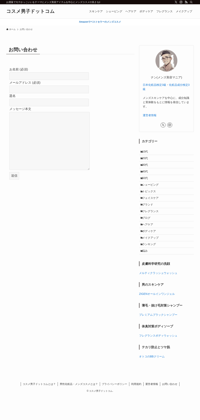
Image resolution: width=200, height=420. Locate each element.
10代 (147, 152)
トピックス (151, 200)
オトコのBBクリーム (152, 380)
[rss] (186, 2)
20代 (147, 160)
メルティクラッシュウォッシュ (158, 296)
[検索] (191, 2)
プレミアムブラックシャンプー (158, 338)
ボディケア (151, 249)
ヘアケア (149, 241)
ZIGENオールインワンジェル (157, 317)
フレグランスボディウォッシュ (158, 359)
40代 (147, 176)
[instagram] (181, 2)
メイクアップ (152, 257)
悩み (146, 274)
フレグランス (152, 225)
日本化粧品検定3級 (154, 84)
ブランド (149, 217)
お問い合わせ (169, 407)
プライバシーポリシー (114, 407)
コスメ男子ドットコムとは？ (39, 407)
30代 (147, 168)
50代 (147, 184)
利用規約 (136, 407)
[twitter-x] (176, 2)
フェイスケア (152, 209)
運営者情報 (149, 115)
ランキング (151, 265)
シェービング (152, 192)
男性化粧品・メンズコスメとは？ (79, 407)
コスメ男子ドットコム (30, 11)
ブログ (148, 233)
